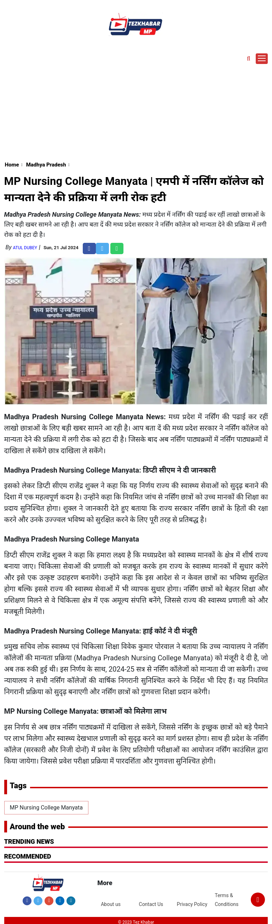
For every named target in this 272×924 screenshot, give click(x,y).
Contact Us (151, 904)
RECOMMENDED (27, 856)
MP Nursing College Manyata (46, 807)
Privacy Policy (192, 904)
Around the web (37, 826)
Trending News (29, 841)
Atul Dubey (25, 247)
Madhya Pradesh (46, 165)
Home (12, 165)
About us (111, 904)
